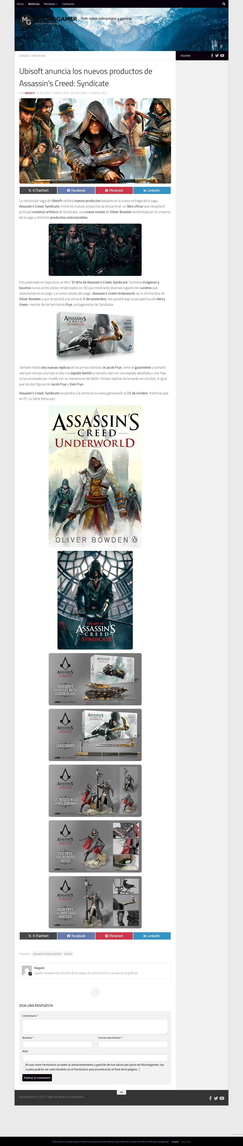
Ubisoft (68, 954)
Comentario (30, 1016)
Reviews (49, 3)
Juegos (24, 55)
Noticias (34, 3)
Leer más (186, 1141)
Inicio (20, 3)
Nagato (30, 93)
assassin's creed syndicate (47, 954)
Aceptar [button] (175, 1141)
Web (25, 1051)
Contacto (68, 3)
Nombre (28, 1038)
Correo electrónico (110, 1038)
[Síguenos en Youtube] (222, 55)
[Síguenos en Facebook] (212, 55)
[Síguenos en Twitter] (217, 55)
